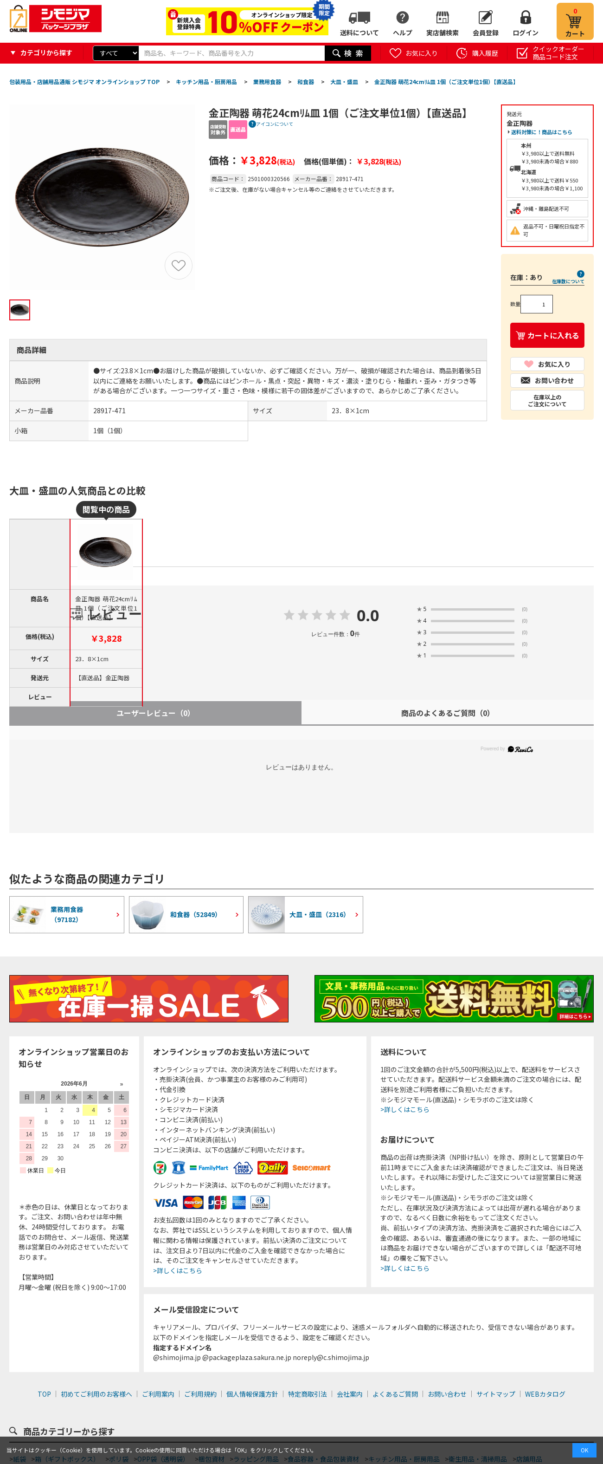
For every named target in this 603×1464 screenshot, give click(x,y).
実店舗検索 (442, 32)
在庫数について (568, 280)
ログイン (526, 32)
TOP (44, 1394)
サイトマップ (495, 1394)
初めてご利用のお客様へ (96, 1394)
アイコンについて (274, 123)
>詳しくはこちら (177, 1270)
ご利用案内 (158, 1394)
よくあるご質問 (395, 1394)
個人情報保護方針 (252, 1394)
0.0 (368, 616)
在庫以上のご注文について (547, 400)
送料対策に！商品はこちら (541, 132)
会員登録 (486, 32)
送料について (359, 32)
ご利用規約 (200, 1394)
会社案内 (350, 1394)
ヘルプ (402, 32)
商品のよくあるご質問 (447, 712)
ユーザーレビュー (155, 712)
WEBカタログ (545, 1394)
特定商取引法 (307, 1394)
